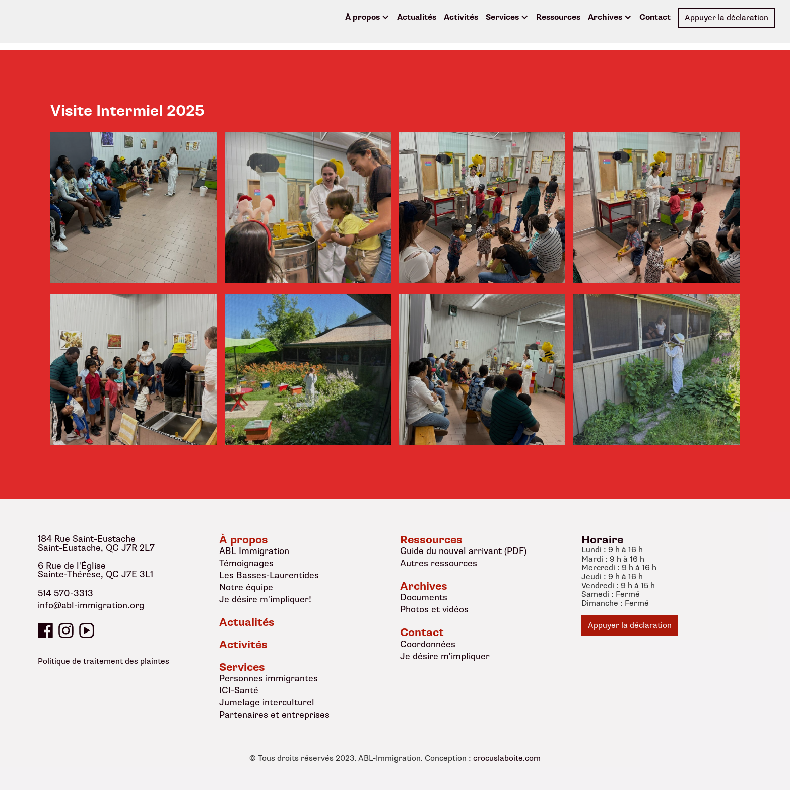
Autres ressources (438, 563)
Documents (423, 597)
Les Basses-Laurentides (269, 575)
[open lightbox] (133, 207)
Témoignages (246, 563)
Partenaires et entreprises (274, 714)
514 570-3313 (65, 594)
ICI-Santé (238, 690)
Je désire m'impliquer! (265, 599)
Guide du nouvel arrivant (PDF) (463, 551)
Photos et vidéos (434, 609)
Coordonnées (427, 644)
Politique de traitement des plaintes (103, 661)
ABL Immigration (254, 551)
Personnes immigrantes (268, 678)
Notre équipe (246, 587)
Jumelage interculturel (266, 702)
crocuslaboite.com (507, 758)
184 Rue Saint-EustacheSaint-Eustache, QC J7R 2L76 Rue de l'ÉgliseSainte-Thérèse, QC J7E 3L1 (96, 557)
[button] (367, 17)
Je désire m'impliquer (445, 656)
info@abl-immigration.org (91, 606)
